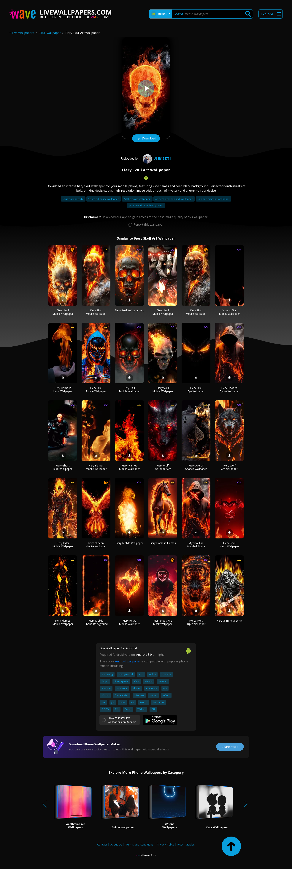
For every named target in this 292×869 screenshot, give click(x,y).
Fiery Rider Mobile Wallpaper (62, 544)
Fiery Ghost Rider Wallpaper (62, 467)
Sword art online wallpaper (103, 199)
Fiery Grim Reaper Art (229, 620)
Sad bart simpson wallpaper (213, 199)
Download (146, 138)
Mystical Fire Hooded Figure (196, 544)
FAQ (180, 844)
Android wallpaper (128, 661)
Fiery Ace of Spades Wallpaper (196, 467)
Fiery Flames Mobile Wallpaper (96, 467)
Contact (102, 844)
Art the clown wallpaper (137, 199)
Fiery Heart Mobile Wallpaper (129, 622)
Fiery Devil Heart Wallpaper (229, 544)
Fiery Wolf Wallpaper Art (163, 467)
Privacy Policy (165, 844)
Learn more (230, 747)
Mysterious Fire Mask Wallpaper (162, 622)
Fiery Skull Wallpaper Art (129, 310)
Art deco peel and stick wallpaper (174, 199)
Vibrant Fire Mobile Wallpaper (229, 312)
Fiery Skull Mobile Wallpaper (62, 312)
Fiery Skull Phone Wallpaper (96, 389)
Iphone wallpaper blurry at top (146, 205)
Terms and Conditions (139, 844)
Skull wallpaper (50, 33)
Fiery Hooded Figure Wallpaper (229, 389)
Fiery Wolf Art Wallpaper (229, 467)
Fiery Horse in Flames (163, 543)
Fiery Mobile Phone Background (96, 622)
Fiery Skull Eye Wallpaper (196, 389)
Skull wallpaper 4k (73, 199)
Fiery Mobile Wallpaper (129, 543)
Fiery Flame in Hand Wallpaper (62, 389)
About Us (116, 844)
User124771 (156, 158)
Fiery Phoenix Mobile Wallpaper (96, 544)
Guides (190, 844)
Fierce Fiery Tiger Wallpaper (196, 622)
